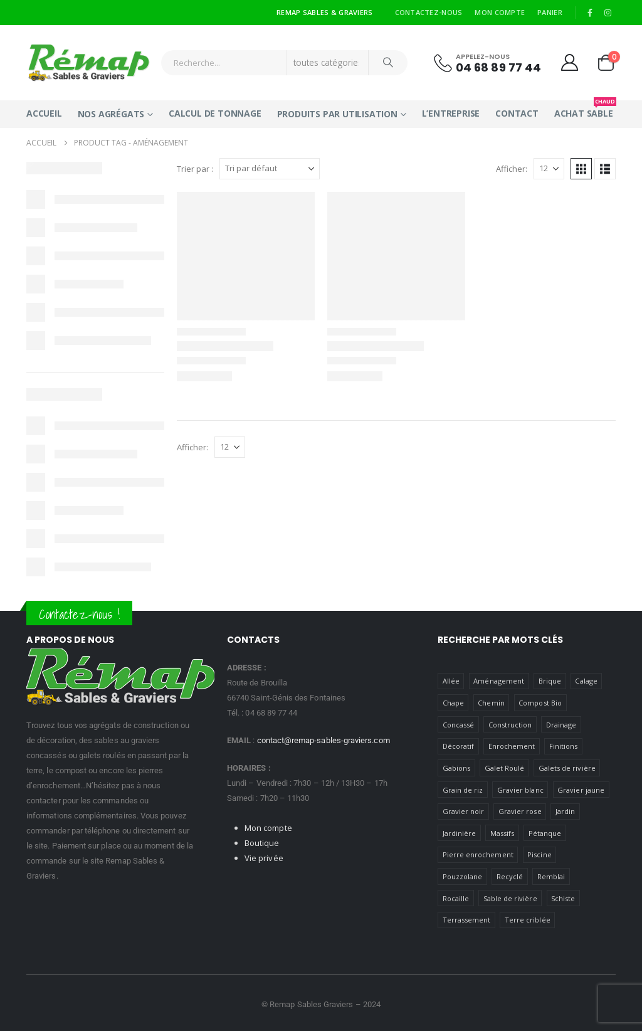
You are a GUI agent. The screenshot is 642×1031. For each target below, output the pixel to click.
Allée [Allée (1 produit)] (451, 680)
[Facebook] (590, 12)
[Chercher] (388, 62)
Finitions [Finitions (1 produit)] (563, 746)
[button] (581, 168)
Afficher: (511, 168)
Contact (517, 113)
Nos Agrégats (111, 114)
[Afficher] (549, 168)
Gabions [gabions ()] (456, 768)
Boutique (262, 843)
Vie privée (264, 858)
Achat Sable (583, 109)
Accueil (44, 113)
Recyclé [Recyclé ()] (510, 876)
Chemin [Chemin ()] (491, 702)
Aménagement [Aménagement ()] (498, 680)
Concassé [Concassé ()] (459, 724)
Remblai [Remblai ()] (551, 876)
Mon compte (500, 12)
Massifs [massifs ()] (502, 833)
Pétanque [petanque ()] (545, 833)
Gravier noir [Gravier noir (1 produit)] (464, 811)
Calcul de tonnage (215, 113)
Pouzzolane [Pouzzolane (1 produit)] (463, 876)
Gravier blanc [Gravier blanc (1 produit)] (520, 790)
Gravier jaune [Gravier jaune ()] (580, 790)
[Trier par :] (269, 168)
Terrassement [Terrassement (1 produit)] (467, 919)
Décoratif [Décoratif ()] (459, 746)
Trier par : (195, 168)
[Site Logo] (89, 62)
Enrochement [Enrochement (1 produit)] (511, 746)
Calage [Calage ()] (586, 680)
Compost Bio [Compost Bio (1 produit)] (540, 702)
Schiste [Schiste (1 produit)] (563, 898)
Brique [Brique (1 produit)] (550, 680)
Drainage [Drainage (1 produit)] (561, 724)
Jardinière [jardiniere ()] (459, 833)
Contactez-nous (429, 12)
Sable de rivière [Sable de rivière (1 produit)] (510, 898)
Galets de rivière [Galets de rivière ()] (567, 768)
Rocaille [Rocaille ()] (456, 898)
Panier (549, 12)
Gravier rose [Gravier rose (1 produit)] (520, 811)
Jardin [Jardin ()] (565, 811)
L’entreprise (451, 113)
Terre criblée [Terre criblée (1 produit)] (527, 919)
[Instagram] (607, 12)
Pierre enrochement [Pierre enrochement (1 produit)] (478, 854)
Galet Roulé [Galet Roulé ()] (505, 768)
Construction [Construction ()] (510, 724)
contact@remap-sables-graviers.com (323, 740)
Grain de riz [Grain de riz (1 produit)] (463, 790)
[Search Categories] (328, 62)
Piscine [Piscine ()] (539, 854)
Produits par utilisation (337, 114)
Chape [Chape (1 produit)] (453, 702)
